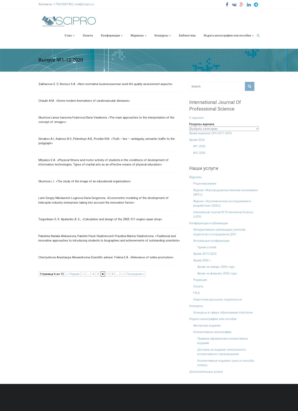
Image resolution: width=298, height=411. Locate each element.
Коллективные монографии (212, 332)
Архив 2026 (197, 140)
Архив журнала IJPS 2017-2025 (210, 133)
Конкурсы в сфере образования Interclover (223, 312)
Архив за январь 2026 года (215, 267)
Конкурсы (161, 35)
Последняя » (135, 274)
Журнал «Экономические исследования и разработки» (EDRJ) (222, 203)
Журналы (137, 35)
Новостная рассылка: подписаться (217, 299)
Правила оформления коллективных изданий (222, 341)
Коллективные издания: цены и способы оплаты (225, 363)
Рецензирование (204, 183)
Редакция (200, 280)
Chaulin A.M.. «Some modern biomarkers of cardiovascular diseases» (84, 100)
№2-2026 (199, 153)
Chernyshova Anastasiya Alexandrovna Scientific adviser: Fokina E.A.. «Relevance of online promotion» (106, 257)
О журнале (196, 118)
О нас (68, 35)
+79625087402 (63, 4)
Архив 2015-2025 (204, 254)
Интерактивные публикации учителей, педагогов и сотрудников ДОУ (219, 232)
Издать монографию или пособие (227, 35)
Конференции (110, 35)
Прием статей (206, 247)
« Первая (73, 274)
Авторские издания (207, 325)
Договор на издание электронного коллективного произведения (221, 352)
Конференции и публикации (208, 223)
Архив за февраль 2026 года (217, 273)
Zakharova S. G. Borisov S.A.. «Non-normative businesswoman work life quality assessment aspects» (105, 84)
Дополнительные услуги (206, 371)
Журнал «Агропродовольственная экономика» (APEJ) (225, 192)
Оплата (88, 35)
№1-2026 (199, 146)
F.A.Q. (196, 293)
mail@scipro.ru (84, 4)
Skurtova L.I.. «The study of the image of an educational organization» (84, 181)
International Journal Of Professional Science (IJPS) (223, 214)
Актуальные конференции (211, 241)
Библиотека (187, 35)
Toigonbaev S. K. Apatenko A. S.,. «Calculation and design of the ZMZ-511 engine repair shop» (100, 219)
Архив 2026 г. (202, 260)
